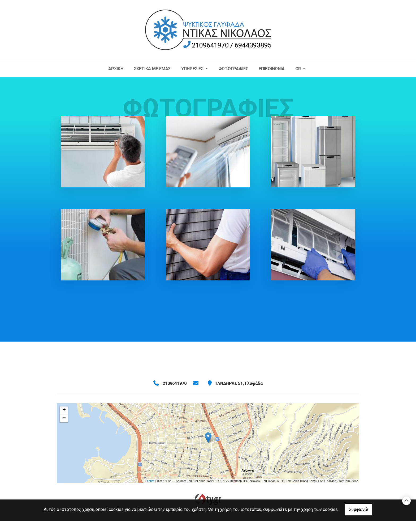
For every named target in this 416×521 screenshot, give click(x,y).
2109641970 (175, 383)
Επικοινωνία (272, 68)
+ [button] (64, 410)
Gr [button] (298, 68)
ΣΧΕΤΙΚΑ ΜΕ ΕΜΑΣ (152, 68)
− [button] (64, 418)
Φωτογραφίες (233, 68)
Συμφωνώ (358, 509)
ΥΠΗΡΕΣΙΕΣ (192, 68)
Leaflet (149, 480)
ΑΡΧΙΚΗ (115, 68)
